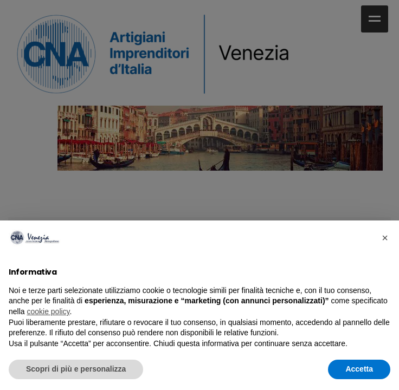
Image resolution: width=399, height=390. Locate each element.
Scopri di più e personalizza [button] (76, 369)
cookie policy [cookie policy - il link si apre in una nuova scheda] (48, 311)
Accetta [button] (359, 369)
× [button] (385, 238)
